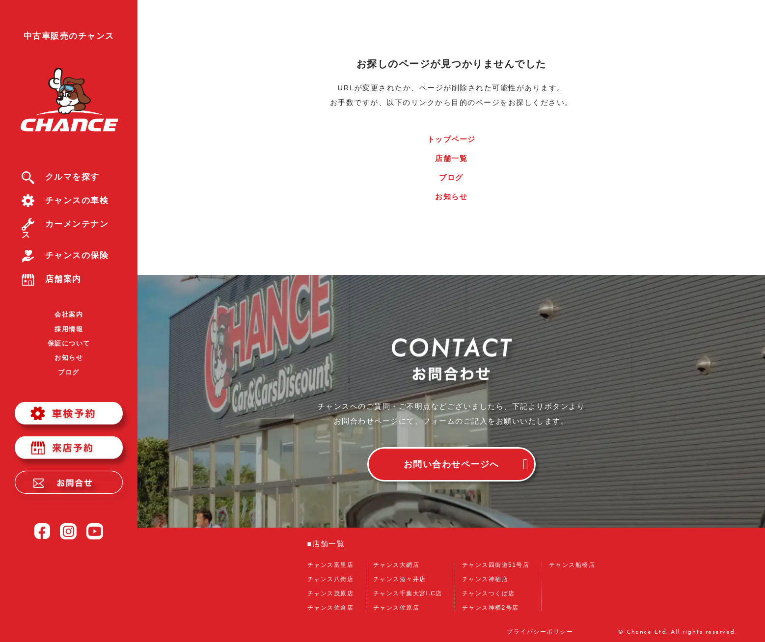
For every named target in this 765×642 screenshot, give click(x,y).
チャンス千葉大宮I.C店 (407, 593)
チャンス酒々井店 (399, 579)
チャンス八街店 (330, 579)
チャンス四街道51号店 (496, 565)
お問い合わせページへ (451, 464)
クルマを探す (61, 177)
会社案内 (69, 314)
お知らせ (69, 357)
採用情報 (69, 329)
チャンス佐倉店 (330, 607)
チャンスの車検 (65, 200)
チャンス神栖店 (485, 579)
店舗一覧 (451, 158)
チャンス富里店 (330, 565)
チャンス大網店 (396, 565)
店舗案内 (52, 279)
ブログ (69, 372)
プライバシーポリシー (540, 632)
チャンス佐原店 (396, 607)
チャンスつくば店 (488, 593)
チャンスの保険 (65, 255)
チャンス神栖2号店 (490, 607)
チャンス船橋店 (572, 565)
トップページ (451, 139)
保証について (69, 343)
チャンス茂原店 (330, 593)
